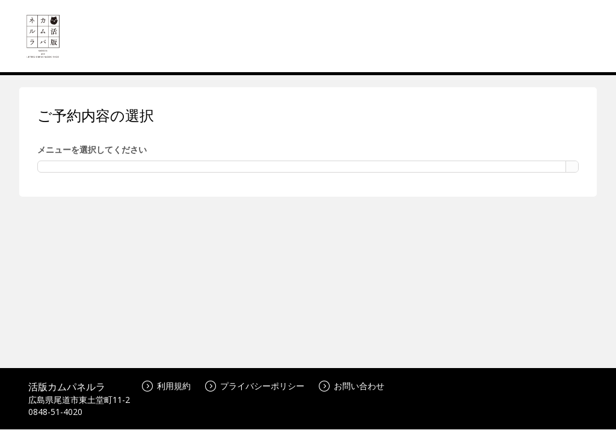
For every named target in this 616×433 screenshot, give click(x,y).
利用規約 (166, 386)
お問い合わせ (351, 386)
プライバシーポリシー (254, 386)
